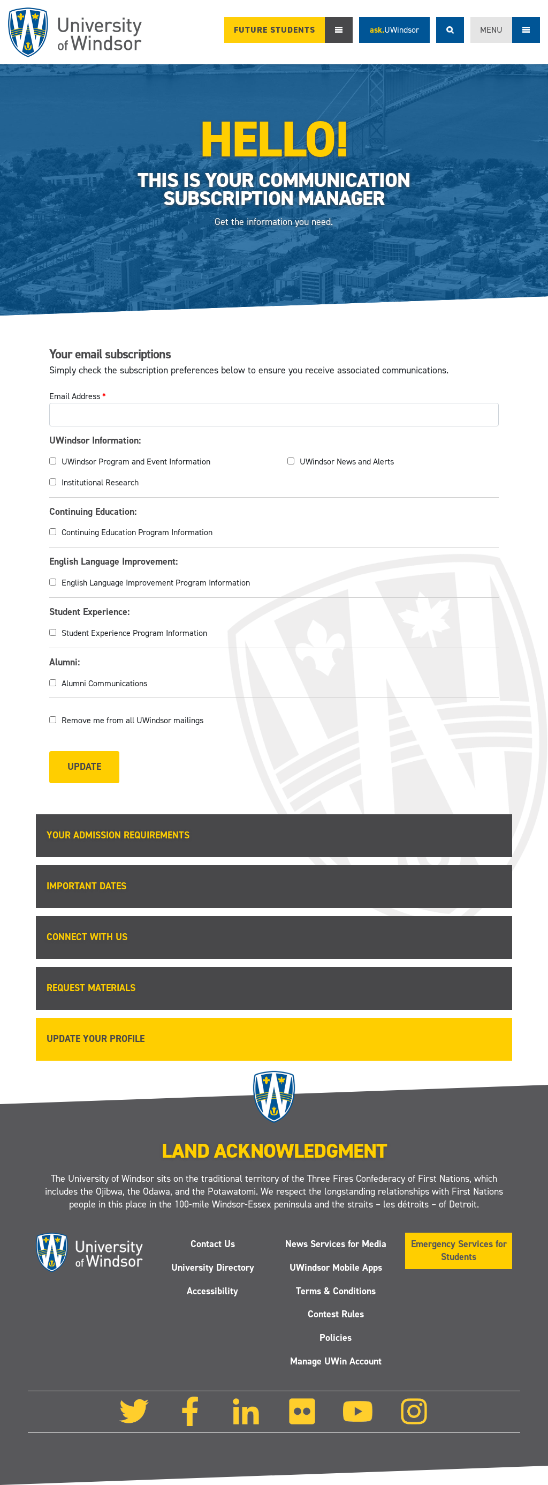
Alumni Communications (104, 683)
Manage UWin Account (336, 1361)
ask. (394, 29)
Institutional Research (100, 482)
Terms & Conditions (336, 1291)
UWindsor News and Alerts (347, 461)
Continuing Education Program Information (137, 532)
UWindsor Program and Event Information (136, 461)
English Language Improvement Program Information (156, 582)
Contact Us (213, 1244)
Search (450, 30)
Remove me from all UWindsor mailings (132, 720)
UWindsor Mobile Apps (336, 1267)
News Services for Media (335, 1244)
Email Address (77, 396)
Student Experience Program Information (134, 633)
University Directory (212, 1267)
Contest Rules (336, 1314)
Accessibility (212, 1291)
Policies (335, 1337)
